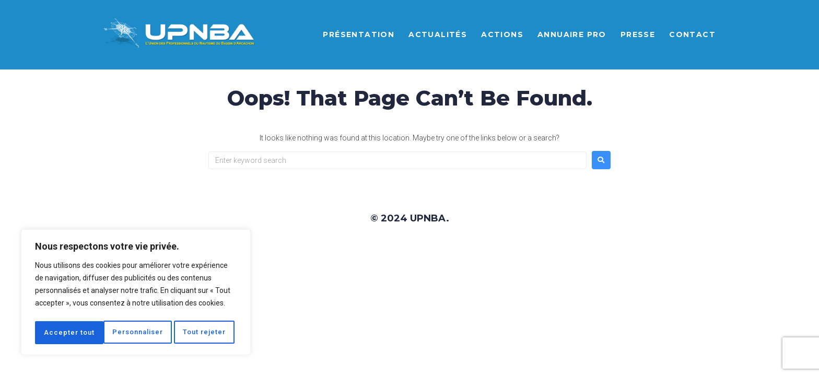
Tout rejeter (137, 332)
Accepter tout (204, 332)
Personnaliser (70, 332)
